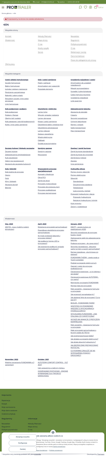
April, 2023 (42, 224)
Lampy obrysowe (44, 118)
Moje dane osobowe (9, 411)
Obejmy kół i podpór (13, 118)
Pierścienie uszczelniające (15, 92)
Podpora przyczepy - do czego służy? (85, 243)
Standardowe (78, 181)
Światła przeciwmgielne (47, 144)
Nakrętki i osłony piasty (14, 95)
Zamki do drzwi (44, 181)
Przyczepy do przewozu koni (49, 187)
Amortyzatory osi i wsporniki (49, 86)
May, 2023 (9, 224)
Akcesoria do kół (11, 185)
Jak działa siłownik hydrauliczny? (83, 342)
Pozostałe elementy (45, 89)
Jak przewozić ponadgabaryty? (83, 294)
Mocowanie (42, 155)
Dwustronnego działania (82, 185)
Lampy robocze (44, 131)
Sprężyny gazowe (44, 152)
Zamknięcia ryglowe (78, 158)
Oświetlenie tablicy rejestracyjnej (50, 125)
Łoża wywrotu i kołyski (81, 191)
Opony (7, 175)
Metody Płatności (34, 424)
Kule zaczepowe (11, 158)
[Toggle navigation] (3, 7)
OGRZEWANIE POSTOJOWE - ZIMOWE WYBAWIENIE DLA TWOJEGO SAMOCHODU (53, 373)
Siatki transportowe (78, 128)
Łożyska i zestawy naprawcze (16, 89)
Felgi (7, 178)
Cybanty (74, 115)
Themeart (100, 454)
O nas (30, 430)
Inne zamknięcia (77, 164)
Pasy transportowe (78, 131)
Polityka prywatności (55, 450)
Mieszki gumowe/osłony (80, 88)
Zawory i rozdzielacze (79, 207)
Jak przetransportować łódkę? (82, 336)
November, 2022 (11, 359)
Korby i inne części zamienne (16, 125)
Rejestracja (6, 400)
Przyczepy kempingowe (47, 193)
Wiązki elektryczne (45, 137)
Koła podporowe (11, 112)
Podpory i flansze (11, 115)
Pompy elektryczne (78, 175)
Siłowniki (74, 178)
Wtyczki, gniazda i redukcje (48, 115)
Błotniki (8, 188)
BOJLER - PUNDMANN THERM (82, 303)
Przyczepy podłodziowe (47, 190)
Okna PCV (42, 178)
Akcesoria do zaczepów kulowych (18, 164)
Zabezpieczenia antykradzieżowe (17, 155)
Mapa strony (33, 427)
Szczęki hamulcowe (12, 83)
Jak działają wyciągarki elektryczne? (84, 339)
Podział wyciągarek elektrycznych (84, 263)
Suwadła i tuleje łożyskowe (81, 92)
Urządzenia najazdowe (79, 98)
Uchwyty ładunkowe (78, 122)
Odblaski (41, 140)
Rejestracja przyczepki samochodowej (52, 227)
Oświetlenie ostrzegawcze (48, 128)
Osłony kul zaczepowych (14, 161)
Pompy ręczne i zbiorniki (80, 172)
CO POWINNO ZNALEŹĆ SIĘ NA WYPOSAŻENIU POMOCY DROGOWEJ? (83, 353)
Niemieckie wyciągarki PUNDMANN (84, 283)
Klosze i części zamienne (47, 122)
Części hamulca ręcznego (80, 95)
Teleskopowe (78, 188)
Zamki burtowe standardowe (82, 152)
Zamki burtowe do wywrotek (82, 155)
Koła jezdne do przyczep (14, 172)
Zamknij (23, 449)
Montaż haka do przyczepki (81, 286)
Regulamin (6, 427)
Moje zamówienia (8, 407)
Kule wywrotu (76, 203)
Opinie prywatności (59, 446)
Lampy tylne (42, 112)
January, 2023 (76, 224)
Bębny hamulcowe (12, 86)
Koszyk (4, 404)
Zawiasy (74, 161)
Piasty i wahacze (44, 83)
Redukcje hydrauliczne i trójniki (85, 200)
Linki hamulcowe (11, 104)
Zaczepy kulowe (11, 152)
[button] (85, 7)
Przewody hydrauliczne (82, 197)
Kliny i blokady (10, 181)
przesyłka (37, 454)
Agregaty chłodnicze (46, 174)
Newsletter (6, 424)
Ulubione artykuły (8, 414)
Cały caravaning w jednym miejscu (51, 368)
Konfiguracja (22, 443)
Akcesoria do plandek (79, 112)
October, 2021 (43, 359)
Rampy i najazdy (77, 125)
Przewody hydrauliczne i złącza (82, 194)
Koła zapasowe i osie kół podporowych (20, 122)
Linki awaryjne (76, 101)
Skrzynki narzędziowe (79, 118)
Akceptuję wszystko (23, 437)
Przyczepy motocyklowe (47, 184)
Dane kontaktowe (41, 450)
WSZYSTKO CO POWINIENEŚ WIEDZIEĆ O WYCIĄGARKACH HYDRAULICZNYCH (82, 308)
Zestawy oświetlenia (45, 134)
